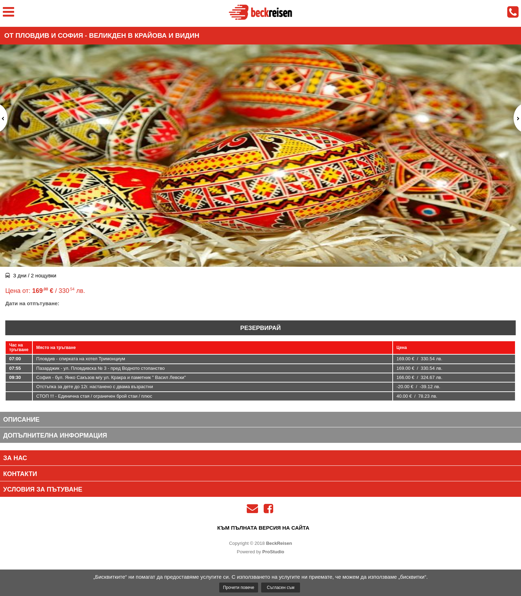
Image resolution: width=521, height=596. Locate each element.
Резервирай (260, 328)
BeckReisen (279, 543)
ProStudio (273, 551)
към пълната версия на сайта (263, 528)
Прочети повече (238, 587)
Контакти (20, 473)
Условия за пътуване (42, 489)
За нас (15, 458)
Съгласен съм (280, 587)
